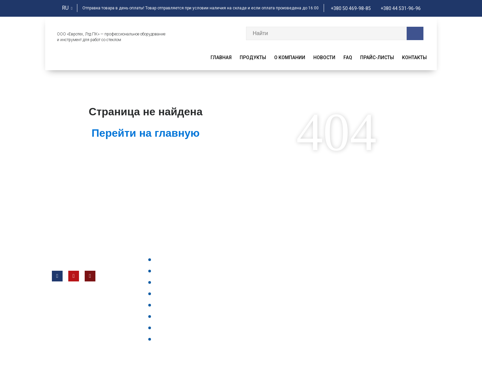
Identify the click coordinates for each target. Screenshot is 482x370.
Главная (221, 57)
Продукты (253, 57)
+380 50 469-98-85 (351, 8)
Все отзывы (169, 327)
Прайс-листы (377, 57)
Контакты (414, 57)
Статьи (163, 339)
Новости (324, 57)
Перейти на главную (146, 133)
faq (347, 57)
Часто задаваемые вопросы (188, 282)
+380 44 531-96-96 (401, 8)
